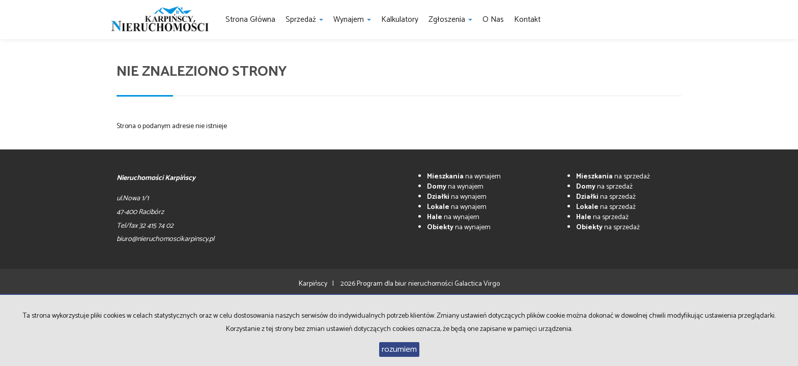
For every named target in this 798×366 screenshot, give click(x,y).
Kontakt (527, 19)
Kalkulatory (399, 19)
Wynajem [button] (352, 19)
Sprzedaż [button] (304, 19)
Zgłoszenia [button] (450, 19)
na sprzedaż (613, 176)
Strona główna (250, 19)
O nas (493, 19)
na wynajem (464, 176)
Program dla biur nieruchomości (405, 284)
